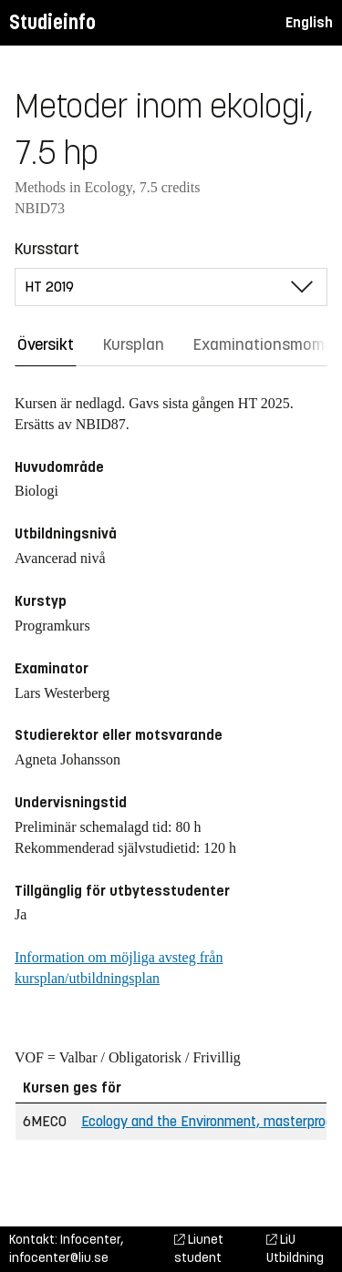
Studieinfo (52, 22)
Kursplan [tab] (133, 344)
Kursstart (47, 249)
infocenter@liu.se (59, 1258)
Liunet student (198, 1249)
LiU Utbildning (295, 1249)
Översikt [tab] (45, 344)
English (309, 22)
